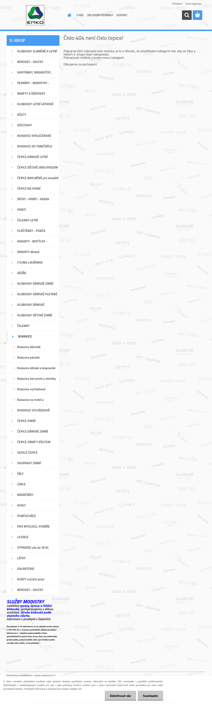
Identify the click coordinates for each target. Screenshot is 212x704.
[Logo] (35, 15)
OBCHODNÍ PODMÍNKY (100, 15)
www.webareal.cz (45, 675)
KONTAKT (122, 15)
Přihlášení (177, 4)
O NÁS (80, 15)
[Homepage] (68, 15)
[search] (187, 15)
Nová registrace (194, 4)
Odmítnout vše (120, 695)
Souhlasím (150, 695)
